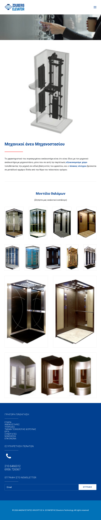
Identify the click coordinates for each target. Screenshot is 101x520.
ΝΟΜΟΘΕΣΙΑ (10, 436)
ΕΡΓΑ (7, 432)
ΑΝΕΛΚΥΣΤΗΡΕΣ (12, 424)
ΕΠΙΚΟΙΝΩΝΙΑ (10, 438)
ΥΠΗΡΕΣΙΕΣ (10, 427)
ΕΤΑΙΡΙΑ (8, 422)
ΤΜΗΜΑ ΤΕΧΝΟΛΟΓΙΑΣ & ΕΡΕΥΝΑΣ (20, 429)
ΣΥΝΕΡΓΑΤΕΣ (11, 434)
